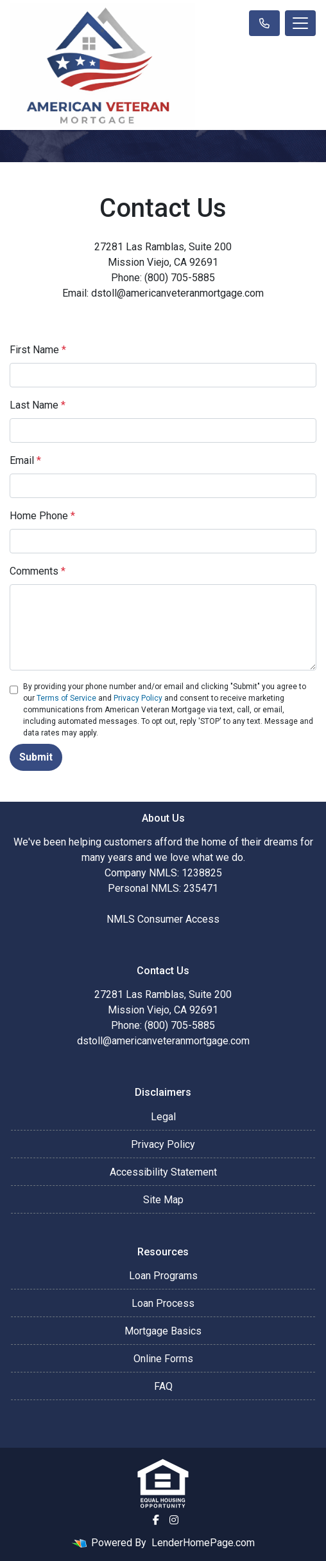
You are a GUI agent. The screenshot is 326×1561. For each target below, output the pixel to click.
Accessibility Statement (163, 1172)
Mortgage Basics (163, 1331)
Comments (37, 571)
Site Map (163, 1200)
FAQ (163, 1386)
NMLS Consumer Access (163, 919)
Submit (36, 757)
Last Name (37, 405)
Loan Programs (163, 1276)
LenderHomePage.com (203, 1543)
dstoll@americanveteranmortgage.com (163, 1041)
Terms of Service (66, 698)
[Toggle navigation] (300, 23)
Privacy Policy (138, 698)
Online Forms (163, 1359)
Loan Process (163, 1303)
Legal (163, 1117)
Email (25, 460)
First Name (38, 350)
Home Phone (42, 516)
